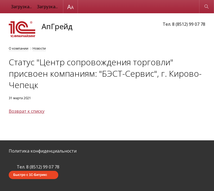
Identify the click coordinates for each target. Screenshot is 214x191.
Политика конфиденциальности (43, 151)
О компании (18, 48)
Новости (39, 48)
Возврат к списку (26, 111)
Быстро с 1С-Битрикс (30, 175)
